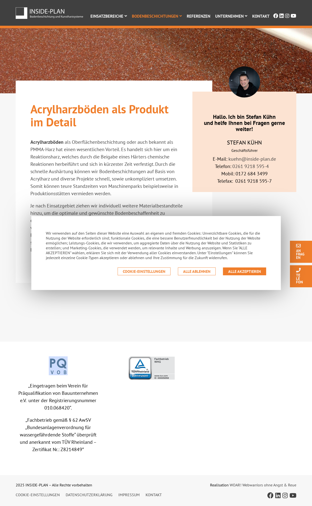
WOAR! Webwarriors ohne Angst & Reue (263, 484)
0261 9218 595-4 (250, 166)
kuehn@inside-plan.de (252, 159)
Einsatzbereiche (106, 16)
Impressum (129, 494)
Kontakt (261, 16)
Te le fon (299, 275)
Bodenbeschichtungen (155, 16)
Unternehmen (229, 16)
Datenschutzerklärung (89, 494)
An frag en (300, 251)
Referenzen (198, 16)
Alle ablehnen (197, 271)
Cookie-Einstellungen (144, 271)
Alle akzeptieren (244, 271)
